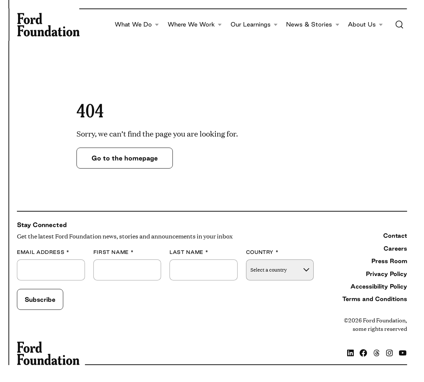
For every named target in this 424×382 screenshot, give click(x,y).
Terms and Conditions (374, 299)
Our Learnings (254, 24)
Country (262, 252)
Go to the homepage (125, 158)
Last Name (189, 252)
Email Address (43, 252)
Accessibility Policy (378, 286)
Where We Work (195, 24)
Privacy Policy (386, 273)
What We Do (137, 24)
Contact (395, 235)
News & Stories (312, 24)
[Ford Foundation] (48, 24)
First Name (113, 252)
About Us (365, 24)
